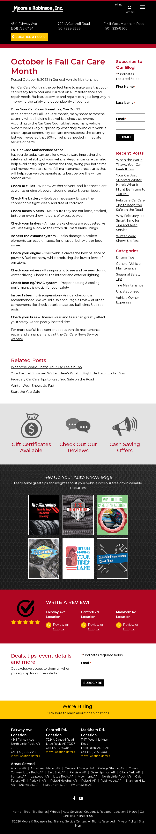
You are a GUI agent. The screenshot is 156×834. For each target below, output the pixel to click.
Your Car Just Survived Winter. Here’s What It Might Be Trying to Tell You (130, 185)
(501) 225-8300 (116, 28)
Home (16, 811)
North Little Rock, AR (116, 776)
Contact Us (85, 816)
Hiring (119, 4)
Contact (129, 12)
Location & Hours (30, 37)
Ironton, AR (18, 776)
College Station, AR (111, 768)
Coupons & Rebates (97, 811)
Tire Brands (40, 811)
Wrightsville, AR (81, 785)
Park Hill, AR (37, 780)
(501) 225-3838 (69, 28)
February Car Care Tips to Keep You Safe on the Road (130, 205)
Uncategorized (127, 291)
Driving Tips (125, 257)
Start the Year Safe (25, 392)
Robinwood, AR (111, 780)
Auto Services (72, 811)
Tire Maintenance (129, 285)
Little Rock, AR (63, 776)
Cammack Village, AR (79, 768)
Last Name (125, 103)
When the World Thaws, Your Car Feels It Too (129, 164)
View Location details (25, 756)
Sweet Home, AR (55, 785)
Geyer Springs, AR (103, 772)
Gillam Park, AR (129, 772)
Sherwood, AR (29, 785)
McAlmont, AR (88, 776)
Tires (27, 811)
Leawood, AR (40, 776)
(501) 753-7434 (22, 28)
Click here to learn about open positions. (78, 713)
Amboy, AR (18, 768)
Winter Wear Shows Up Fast (33, 385)
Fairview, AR (78, 772)
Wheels (55, 811)
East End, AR (56, 772)
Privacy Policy (127, 821)
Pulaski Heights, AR (63, 780)
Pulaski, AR (88, 780)
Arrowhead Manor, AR (45, 768)
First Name (125, 87)
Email (121, 119)
